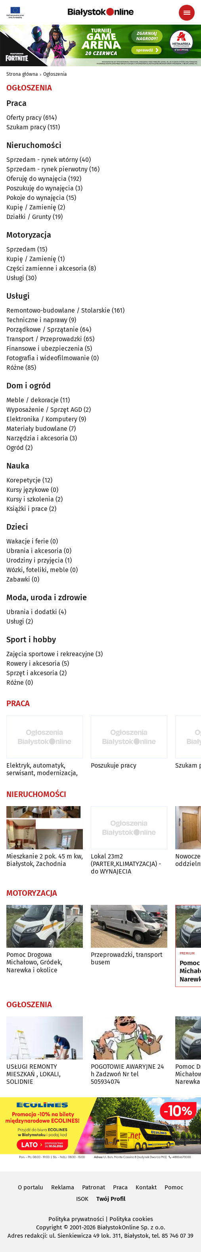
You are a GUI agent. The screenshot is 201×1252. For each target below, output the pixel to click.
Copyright (49, 1227)
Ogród (15, 447)
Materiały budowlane (36, 428)
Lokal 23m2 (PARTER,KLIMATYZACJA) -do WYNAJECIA (126, 864)
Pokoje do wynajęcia (35, 198)
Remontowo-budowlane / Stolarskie (58, 310)
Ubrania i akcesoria (34, 551)
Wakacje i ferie (27, 541)
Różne (15, 367)
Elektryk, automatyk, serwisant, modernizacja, (42, 769)
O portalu (30, 1187)
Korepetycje (23, 480)
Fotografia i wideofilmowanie (48, 358)
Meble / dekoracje (32, 400)
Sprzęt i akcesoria (32, 673)
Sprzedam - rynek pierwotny (47, 169)
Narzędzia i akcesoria (37, 438)
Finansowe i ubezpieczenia (44, 348)
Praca (120, 1187)
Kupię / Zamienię (31, 207)
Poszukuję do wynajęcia (40, 188)
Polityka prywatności (76, 1219)
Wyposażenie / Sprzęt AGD (44, 409)
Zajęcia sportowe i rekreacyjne (50, 654)
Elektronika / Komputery (41, 419)
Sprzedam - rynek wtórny (42, 159)
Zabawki (18, 579)
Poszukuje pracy (113, 765)
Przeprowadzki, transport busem (127, 958)
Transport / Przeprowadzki (44, 339)
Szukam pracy (26, 127)
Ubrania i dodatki (31, 612)
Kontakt (146, 1187)
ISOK (82, 1198)
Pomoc (174, 1187)
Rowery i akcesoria (33, 663)
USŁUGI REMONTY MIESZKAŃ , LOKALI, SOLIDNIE (33, 1074)
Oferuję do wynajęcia (36, 178)
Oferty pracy (24, 117)
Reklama (62, 1187)
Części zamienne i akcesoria (46, 268)
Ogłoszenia (55, 74)
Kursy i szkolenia (30, 499)
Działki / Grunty (28, 217)
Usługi (15, 278)
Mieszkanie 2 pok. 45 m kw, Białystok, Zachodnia (44, 860)
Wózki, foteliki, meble (37, 570)
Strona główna (22, 74)
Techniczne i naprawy (36, 320)
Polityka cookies (131, 1219)
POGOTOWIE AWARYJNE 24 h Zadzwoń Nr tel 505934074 (127, 1074)
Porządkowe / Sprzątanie (42, 329)
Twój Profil (110, 1198)
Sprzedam (21, 249)
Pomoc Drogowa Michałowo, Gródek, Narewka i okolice (34, 962)
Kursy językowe (27, 490)
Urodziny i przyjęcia (34, 560)
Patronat (93, 1187)
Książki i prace (27, 509)
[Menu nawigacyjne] (187, 13)
